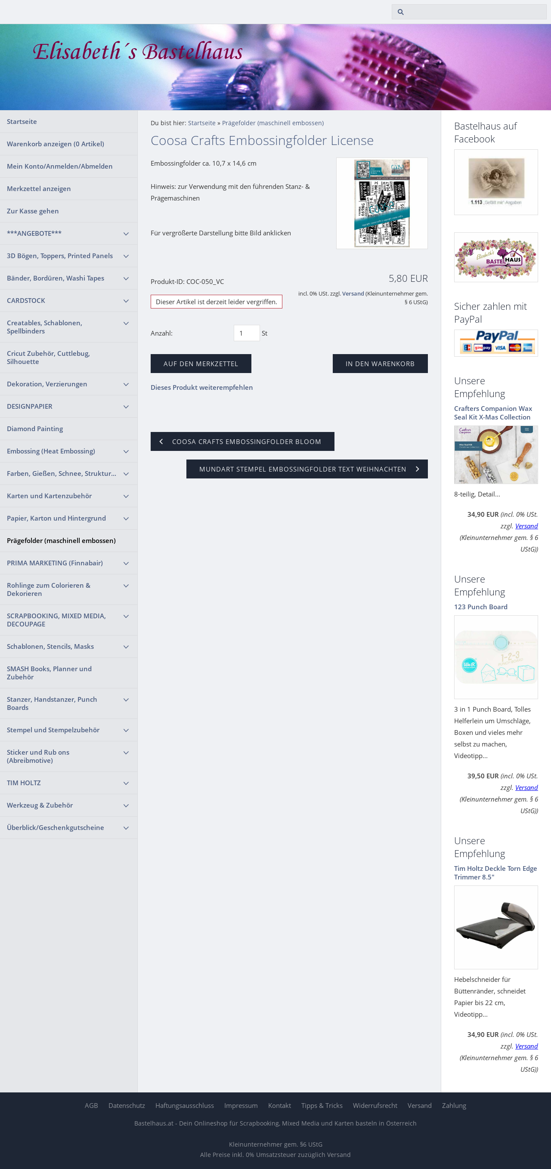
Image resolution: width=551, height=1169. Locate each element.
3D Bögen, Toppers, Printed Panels (60, 255)
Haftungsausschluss (184, 1105)
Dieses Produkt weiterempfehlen (202, 387)
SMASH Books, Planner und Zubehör (49, 672)
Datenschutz (126, 1105)
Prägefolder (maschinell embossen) (61, 540)
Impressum (241, 1105)
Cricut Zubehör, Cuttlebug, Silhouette (48, 357)
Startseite (22, 121)
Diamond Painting (35, 428)
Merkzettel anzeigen (39, 188)
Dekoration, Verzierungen (47, 383)
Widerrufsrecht (375, 1105)
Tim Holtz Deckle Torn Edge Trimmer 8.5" (495, 872)
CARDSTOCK (26, 300)
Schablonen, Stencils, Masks (50, 646)
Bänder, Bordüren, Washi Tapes (55, 278)
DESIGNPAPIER (30, 406)
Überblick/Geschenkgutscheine (55, 827)
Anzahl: (162, 333)
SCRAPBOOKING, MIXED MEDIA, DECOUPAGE (56, 619)
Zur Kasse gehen (33, 211)
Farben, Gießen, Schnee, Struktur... (61, 473)
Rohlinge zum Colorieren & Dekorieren (48, 589)
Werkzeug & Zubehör (40, 805)
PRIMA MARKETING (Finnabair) (55, 562)
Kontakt (279, 1105)
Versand (353, 293)
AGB (91, 1105)
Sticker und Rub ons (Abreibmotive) (38, 756)
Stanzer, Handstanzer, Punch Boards (52, 703)
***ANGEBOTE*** (34, 233)
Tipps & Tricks (322, 1105)
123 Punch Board (481, 606)
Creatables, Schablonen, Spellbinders (44, 326)
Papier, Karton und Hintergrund (56, 518)
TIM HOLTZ (24, 782)
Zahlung (454, 1105)
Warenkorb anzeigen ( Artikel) (55, 143)
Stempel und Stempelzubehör (53, 729)
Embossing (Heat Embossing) (51, 451)
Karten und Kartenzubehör (49, 495)
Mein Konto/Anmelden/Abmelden (60, 166)
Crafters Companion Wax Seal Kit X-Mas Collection (493, 412)
